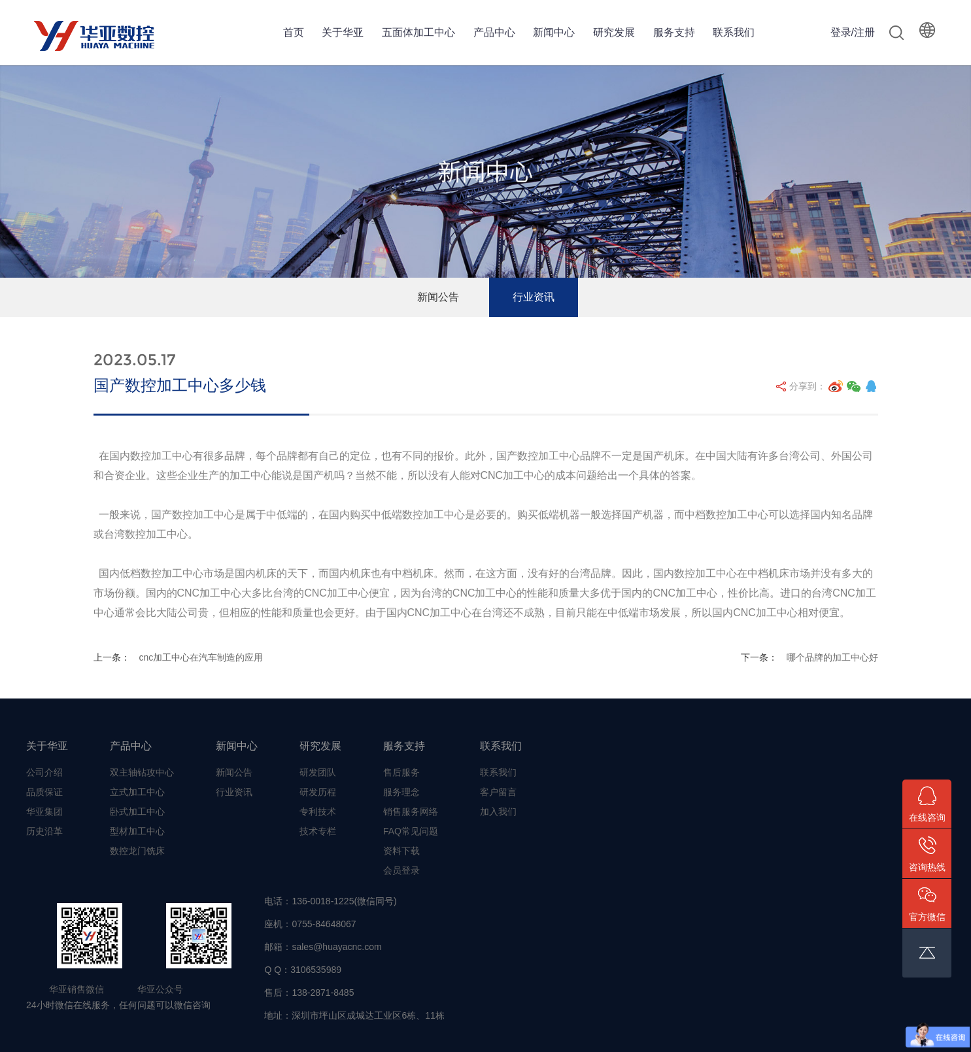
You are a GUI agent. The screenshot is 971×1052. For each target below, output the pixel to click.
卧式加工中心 (137, 811)
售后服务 (401, 772)
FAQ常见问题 (410, 831)
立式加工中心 (137, 792)
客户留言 (498, 792)
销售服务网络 (410, 811)
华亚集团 (44, 811)
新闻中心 (554, 32)
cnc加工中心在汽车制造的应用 (201, 657)
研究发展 (614, 32)
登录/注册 (852, 32)
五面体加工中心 (418, 32)
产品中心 (494, 32)
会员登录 (401, 870)
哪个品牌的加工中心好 (832, 657)
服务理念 (401, 792)
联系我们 (734, 32)
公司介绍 (44, 772)
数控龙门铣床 (137, 851)
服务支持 (674, 32)
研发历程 (317, 792)
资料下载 (401, 851)
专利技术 (317, 811)
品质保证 (44, 792)
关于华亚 (343, 32)
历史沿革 (44, 831)
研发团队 (317, 772)
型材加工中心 (137, 831)
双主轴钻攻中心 (142, 772)
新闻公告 (438, 297)
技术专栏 (317, 831)
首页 (293, 32)
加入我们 (498, 811)
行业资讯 (533, 297)
